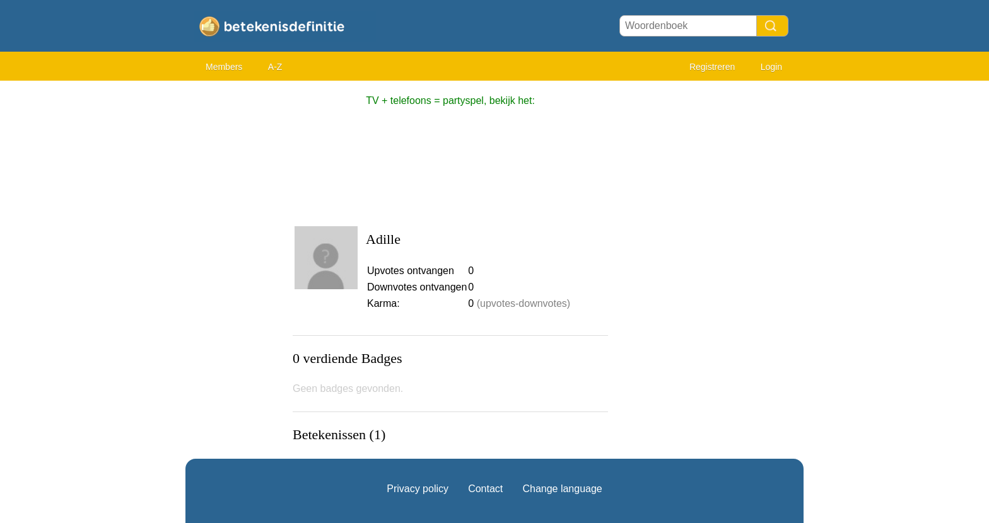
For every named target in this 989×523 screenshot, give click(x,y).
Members (224, 67)
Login (771, 67)
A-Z (275, 67)
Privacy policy (417, 488)
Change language (562, 488)
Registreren (712, 67)
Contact (485, 488)
